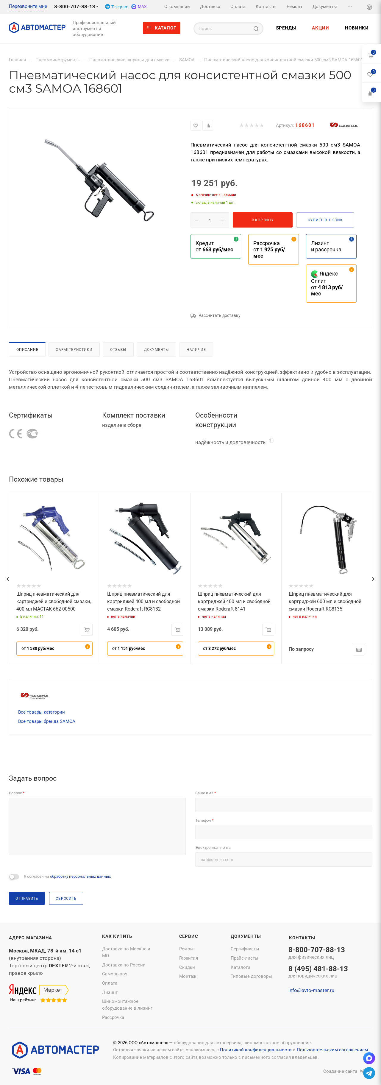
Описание (27, 349)
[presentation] (7, 579)
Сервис (188, 936)
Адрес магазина (30, 938)
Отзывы (118, 349)
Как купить (117, 936)
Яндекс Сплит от (327, 283)
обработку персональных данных (80, 876)
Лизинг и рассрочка (326, 246)
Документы (156, 349)
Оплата (109, 983)
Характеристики (74, 349)
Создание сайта (340, 1071)
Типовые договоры (251, 976)
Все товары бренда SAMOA (46, 721)
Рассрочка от (269, 249)
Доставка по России (124, 965)
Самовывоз (114, 974)
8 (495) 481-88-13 (318, 972)
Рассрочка (113, 1017)
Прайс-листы (244, 958)
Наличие (196, 349)
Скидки (187, 967)
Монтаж (187, 976)
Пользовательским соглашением (332, 1050)
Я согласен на (67, 876)
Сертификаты (245, 949)
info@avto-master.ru (311, 990)
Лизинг (110, 992)
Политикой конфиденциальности (256, 1050)
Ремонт (187, 949)
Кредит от (214, 246)
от (37, 648)
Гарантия (188, 958)
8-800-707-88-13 (74, 7)
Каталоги (240, 967)
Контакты (302, 938)
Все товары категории (41, 712)
